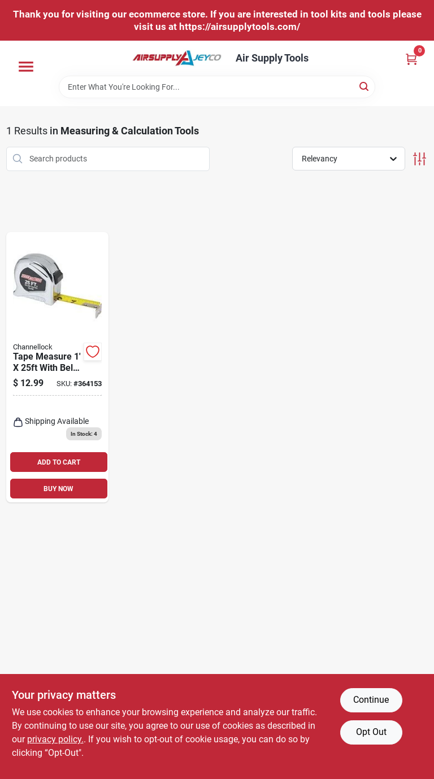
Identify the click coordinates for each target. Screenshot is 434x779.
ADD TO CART (58, 462)
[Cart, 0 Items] (411, 59)
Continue (371, 699)
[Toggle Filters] (419, 158)
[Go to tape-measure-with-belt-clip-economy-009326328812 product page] (57, 367)
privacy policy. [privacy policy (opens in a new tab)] (55, 739)
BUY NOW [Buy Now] (58, 489)
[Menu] (26, 66)
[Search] (365, 86)
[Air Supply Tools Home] (177, 58)
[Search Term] (217, 87)
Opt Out (371, 732)
